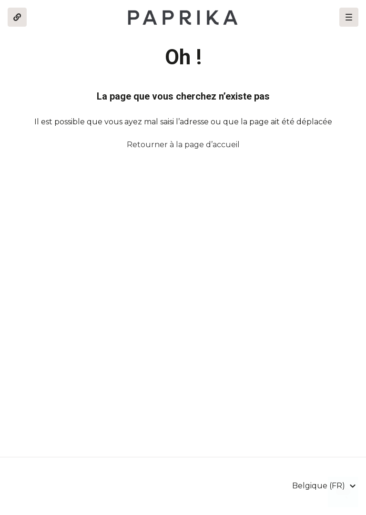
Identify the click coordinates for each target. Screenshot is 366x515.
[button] (348, 17)
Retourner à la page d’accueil (183, 144)
